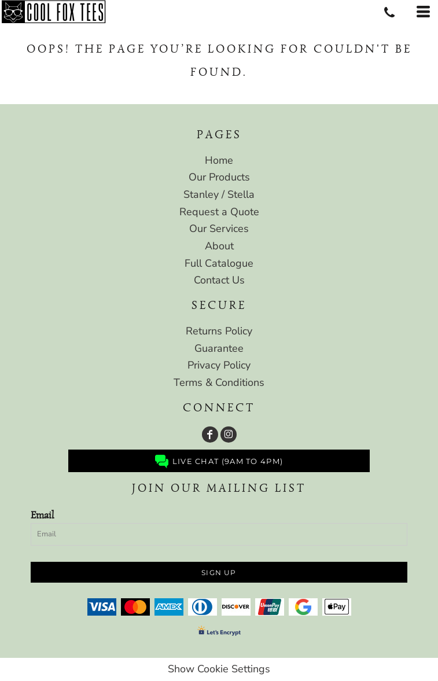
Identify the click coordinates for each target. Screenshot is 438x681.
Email (42, 515)
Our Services (219, 228)
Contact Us (219, 280)
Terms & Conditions (219, 382)
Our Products (219, 177)
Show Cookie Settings (219, 669)
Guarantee (219, 348)
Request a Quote (219, 212)
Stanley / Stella (219, 194)
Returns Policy (219, 331)
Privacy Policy (219, 365)
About (219, 246)
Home (219, 160)
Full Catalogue (219, 263)
